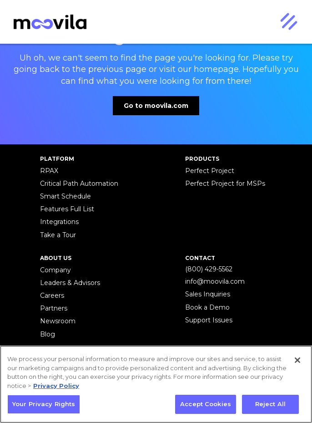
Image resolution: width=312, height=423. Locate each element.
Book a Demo (207, 307)
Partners (53, 308)
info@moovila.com (215, 281)
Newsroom (57, 321)
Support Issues (208, 320)
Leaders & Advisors (70, 283)
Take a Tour (58, 235)
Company (55, 270)
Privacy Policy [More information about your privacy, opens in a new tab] (56, 385)
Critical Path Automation (79, 183)
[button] (288, 21)
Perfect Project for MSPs (225, 183)
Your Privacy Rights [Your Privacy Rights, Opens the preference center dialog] (43, 404)
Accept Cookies (205, 404)
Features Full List (67, 209)
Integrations (59, 222)
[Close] (297, 360)
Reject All (270, 404)
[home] (47, 22)
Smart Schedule (65, 196)
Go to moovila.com (156, 106)
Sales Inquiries (207, 294)
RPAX (49, 171)
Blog (47, 334)
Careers (52, 295)
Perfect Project (209, 171)
